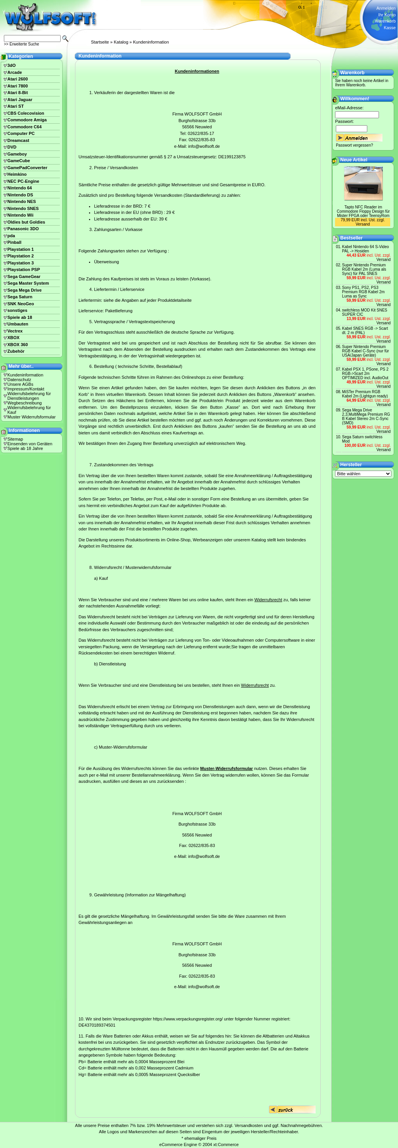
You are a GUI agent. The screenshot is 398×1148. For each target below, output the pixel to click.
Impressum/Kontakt (25, 389)
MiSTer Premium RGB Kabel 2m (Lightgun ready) (365, 394)
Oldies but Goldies (26, 222)
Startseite (100, 42)
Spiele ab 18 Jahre (25, 448)
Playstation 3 (20, 263)
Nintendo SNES (23, 208)
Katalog (121, 42)
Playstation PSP (23, 269)
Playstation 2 (20, 256)
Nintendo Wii (20, 215)
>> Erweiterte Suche (21, 44)
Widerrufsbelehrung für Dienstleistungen (29, 396)
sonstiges (17, 310)
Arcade (14, 72)
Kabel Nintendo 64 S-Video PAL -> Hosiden (365, 249)
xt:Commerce (226, 1144)
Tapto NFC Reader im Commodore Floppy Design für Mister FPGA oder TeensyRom (363, 211)
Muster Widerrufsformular (31, 417)
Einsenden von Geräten (29, 443)
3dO (11, 65)
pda (11, 235)
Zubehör (15, 351)
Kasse (390, 27)
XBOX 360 (17, 344)
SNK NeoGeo (20, 303)
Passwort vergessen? (354, 145)
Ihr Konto (387, 14)
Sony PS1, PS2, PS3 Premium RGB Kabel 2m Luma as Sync (363, 291)
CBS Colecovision (25, 113)
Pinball (14, 242)
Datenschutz (19, 379)
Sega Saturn (19, 296)
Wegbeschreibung (24, 403)
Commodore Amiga (27, 119)
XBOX (13, 337)
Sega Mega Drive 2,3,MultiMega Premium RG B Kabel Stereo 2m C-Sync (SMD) (366, 416)
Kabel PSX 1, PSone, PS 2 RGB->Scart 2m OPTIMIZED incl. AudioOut (365, 373)
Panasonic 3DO (23, 228)
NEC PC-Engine (23, 181)
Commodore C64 (24, 126)
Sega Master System (28, 283)
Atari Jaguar (19, 99)
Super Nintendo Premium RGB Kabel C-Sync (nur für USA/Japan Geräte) (365, 351)
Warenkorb (385, 21)
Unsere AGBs (20, 384)
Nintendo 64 (19, 188)
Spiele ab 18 (19, 317)
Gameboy (17, 154)
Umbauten (17, 324)
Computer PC (21, 133)
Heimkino (17, 174)
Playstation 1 (20, 249)
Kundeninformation (151, 42)
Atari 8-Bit (17, 92)
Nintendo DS (20, 194)
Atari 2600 (17, 79)
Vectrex (15, 331)
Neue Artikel (354, 160)
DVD (11, 147)
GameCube (18, 160)
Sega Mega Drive (24, 290)
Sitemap (15, 439)
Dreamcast (18, 140)
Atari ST (15, 106)
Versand (363, 224)
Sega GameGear (23, 276)
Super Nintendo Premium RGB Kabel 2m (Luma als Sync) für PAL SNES (364, 269)
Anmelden (386, 8)
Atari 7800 (17, 86)
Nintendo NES (21, 201)
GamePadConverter (27, 167)
